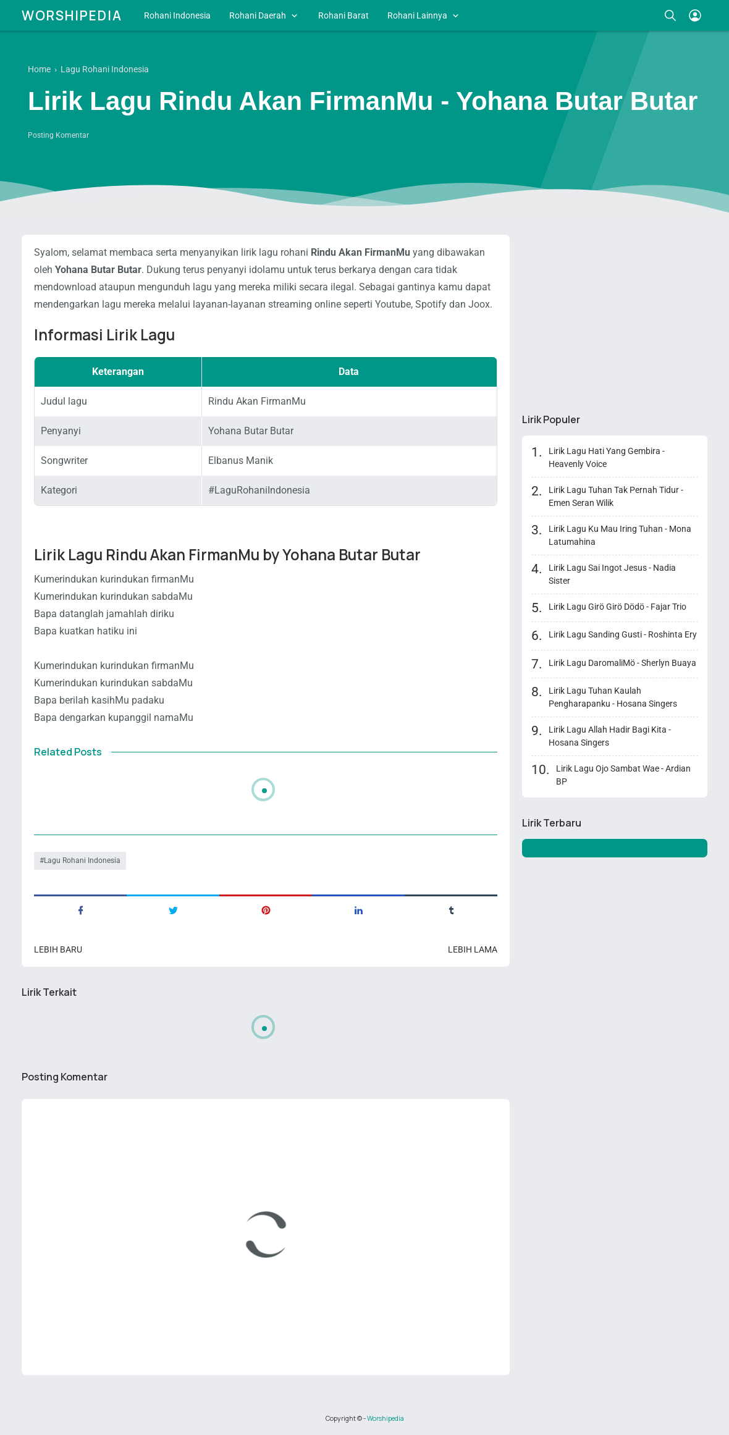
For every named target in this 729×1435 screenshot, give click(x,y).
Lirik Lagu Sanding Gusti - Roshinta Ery (623, 634)
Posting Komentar (58, 135)
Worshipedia (72, 15)
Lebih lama (472, 949)
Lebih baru (58, 949)
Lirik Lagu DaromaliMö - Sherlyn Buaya (622, 663)
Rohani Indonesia (177, 15)
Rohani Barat (343, 15)
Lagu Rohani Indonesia (82, 860)
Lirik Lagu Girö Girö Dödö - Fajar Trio (617, 607)
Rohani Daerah (257, 15)
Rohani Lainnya (417, 15)
